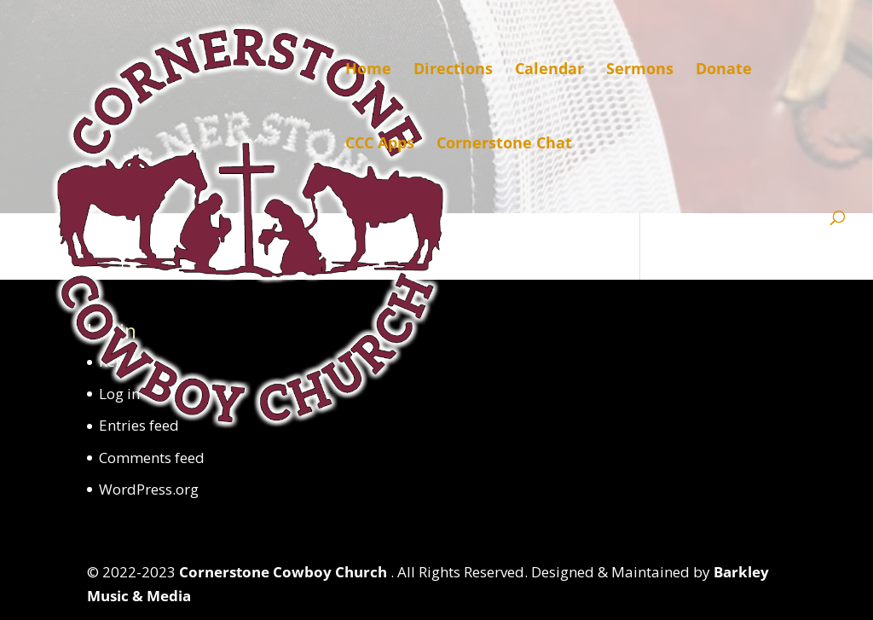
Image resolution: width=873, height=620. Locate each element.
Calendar (549, 70)
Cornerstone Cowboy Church (284, 572)
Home (368, 70)
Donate (724, 70)
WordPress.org (149, 489)
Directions (453, 70)
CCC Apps (379, 144)
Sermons (640, 70)
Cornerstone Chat (504, 144)
